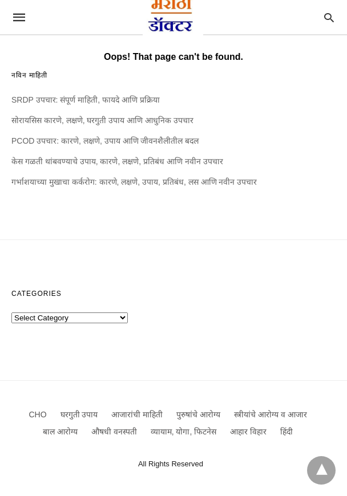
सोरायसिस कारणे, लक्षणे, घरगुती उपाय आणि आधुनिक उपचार (102, 120)
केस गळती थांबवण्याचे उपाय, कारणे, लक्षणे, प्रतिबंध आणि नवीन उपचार (117, 161)
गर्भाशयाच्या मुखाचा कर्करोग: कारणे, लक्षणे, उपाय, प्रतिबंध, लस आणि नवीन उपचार (134, 181)
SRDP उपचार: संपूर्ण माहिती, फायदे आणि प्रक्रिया (85, 99)
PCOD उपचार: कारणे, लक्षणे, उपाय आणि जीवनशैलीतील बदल (105, 140)
